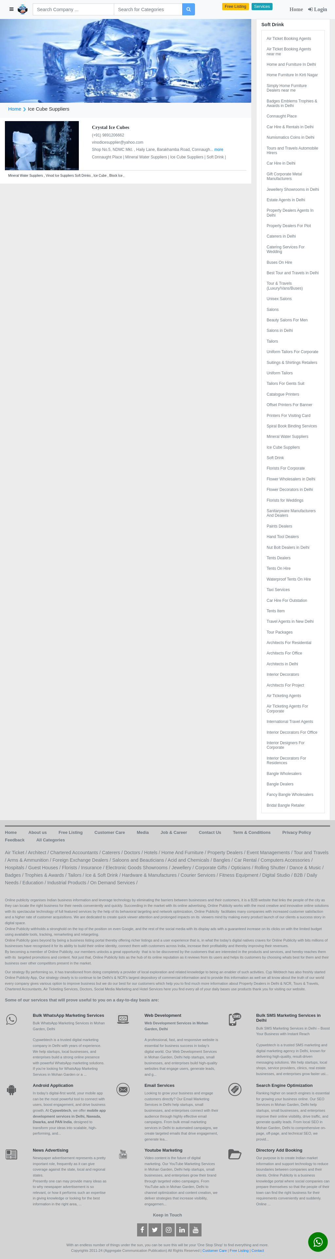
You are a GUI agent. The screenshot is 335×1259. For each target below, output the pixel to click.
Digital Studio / (278, 875)
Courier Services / (200, 875)
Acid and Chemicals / (190, 860)
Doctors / (134, 852)
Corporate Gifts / (213, 867)
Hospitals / (16, 867)
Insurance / (93, 867)
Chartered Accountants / (76, 852)
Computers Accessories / (287, 860)
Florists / (71, 867)
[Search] (73, 9)
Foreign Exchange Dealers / (82, 860)
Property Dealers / (227, 852)
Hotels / (153, 852)
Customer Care (215, 1250)
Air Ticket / (16, 852)
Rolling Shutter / (272, 867)
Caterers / (113, 852)
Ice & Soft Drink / (103, 875)
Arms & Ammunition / (29, 860)
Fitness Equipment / (240, 875)
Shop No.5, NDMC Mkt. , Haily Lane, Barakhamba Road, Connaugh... (153, 149)
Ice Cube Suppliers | (188, 157)
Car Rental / (247, 860)
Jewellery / (183, 867)
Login (317, 9)
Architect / (39, 852)
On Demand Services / (114, 882)
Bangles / (223, 860)
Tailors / (76, 875)
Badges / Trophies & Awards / (36, 875)
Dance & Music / (306, 867)
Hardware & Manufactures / (151, 875)
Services (262, 6)
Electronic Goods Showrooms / (139, 867)
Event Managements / (270, 852)
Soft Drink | (216, 157)
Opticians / (243, 867)
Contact (258, 1250)
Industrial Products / (68, 882)
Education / (35, 882)
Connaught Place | (108, 157)
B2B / (300, 875)
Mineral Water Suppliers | (147, 157)
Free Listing (235, 6)
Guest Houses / (45, 867)
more (218, 149)
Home (296, 9)
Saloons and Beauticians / (140, 860)
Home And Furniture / (184, 852)
